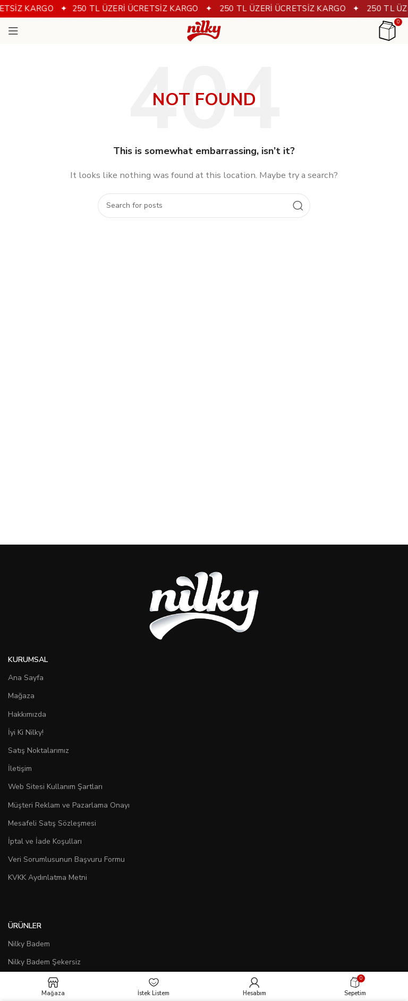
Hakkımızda (27, 714)
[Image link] (204, 605)
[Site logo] (204, 30)
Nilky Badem (29, 944)
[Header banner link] (204, 9)
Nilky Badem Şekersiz (44, 962)
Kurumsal (28, 660)
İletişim (20, 769)
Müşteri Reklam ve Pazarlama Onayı (69, 805)
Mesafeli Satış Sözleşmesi (52, 823)
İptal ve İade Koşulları (45, 841)
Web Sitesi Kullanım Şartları (55, 787)
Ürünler (24, 926)
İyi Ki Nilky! (26, 732)
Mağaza (21, 696)
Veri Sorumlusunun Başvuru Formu (66, 859)
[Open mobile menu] (13, 30)
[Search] (204, 205)
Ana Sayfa (26, 678)
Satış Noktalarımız (38, 750)
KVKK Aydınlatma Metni (47, 877)
